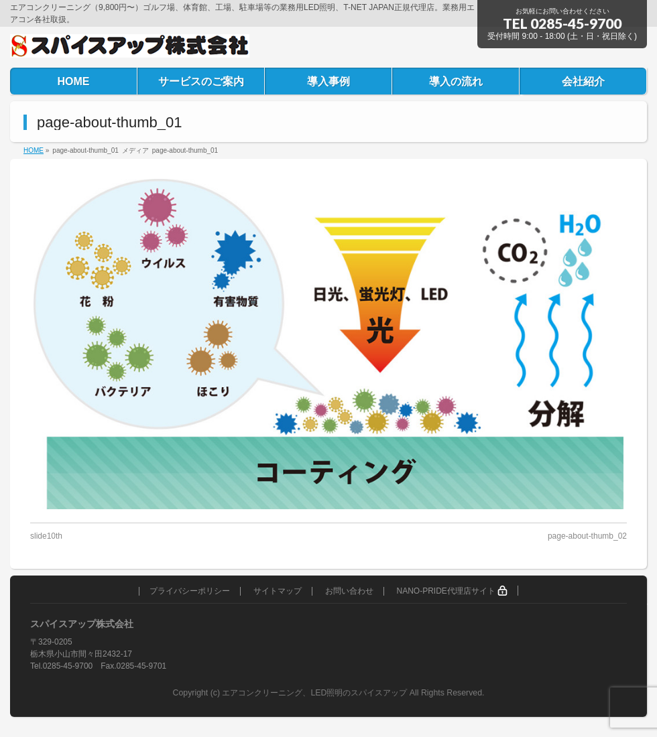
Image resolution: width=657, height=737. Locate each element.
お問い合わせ (349, 591)
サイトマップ (277, 591)
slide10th (46, 536)
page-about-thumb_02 (587, 536)
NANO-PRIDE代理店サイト (451, 591)
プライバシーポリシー (190, 591)
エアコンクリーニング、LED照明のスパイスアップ (315, 692)
